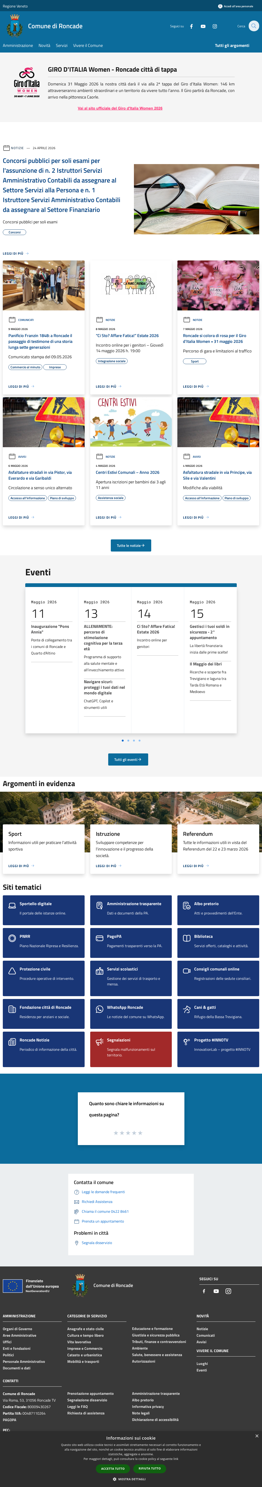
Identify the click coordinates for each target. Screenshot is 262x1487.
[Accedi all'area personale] (235, 6)
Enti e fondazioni (16, 1348)
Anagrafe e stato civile (85, 1329)
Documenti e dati (16, 1368)
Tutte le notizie (131, 545)
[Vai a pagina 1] (123, 741)
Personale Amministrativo (24, 1361)
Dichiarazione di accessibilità (155, 1419)
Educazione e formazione (152, 1328)
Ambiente (140, 1348)
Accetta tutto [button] (113, 1469)
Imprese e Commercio (85, 1348)
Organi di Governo (17, 1329)
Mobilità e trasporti (83, 1361)
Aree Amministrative (19, 1335)
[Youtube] (200, 26)
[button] (131, 1479)
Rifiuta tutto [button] (150, 1468)
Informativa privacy (148, 1406)
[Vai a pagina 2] (128, 741)
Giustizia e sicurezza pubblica (155, 1335)
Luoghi (202, 1363)
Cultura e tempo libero (85, 1335)
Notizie (17, 147)
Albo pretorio (143, 1400)
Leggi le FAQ (77, 1406)
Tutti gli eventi (128, 759)
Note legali (141, 1413)
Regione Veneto (15, 6)
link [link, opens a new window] (175, 1459)
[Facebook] (188, 26)
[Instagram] (212, 26)
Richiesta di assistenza (85, 1413)
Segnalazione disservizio (87, 1400)
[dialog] (131, 1459)
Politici (8, 1355)
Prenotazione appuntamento (90, 1393)
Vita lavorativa (79, 1342)
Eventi (202, 1370)
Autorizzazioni (143, 1361)
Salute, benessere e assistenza (157, 1354)
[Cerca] (253, 26)
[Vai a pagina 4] (139, 741)
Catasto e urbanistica (84, 1355)
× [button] (256, 1436)
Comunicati (21, 320)
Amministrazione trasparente (156, 1393)
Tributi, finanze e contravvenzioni (159, 1341)
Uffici (7, 1342)
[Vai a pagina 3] (134, 741)
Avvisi (17, 456)
